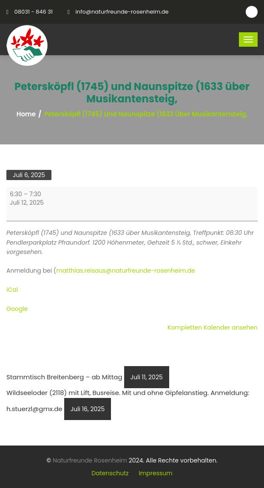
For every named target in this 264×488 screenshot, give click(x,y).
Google (17, 309)
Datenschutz (109, 473)
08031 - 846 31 (33, 12)
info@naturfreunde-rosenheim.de (122, 12)
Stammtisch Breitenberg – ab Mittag (87, 376)
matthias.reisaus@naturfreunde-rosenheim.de (125, 270)
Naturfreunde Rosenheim (90, 460)
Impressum (155, 473)
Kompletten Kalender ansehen (212, 327)
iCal (12, 289)
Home (26, 114)
